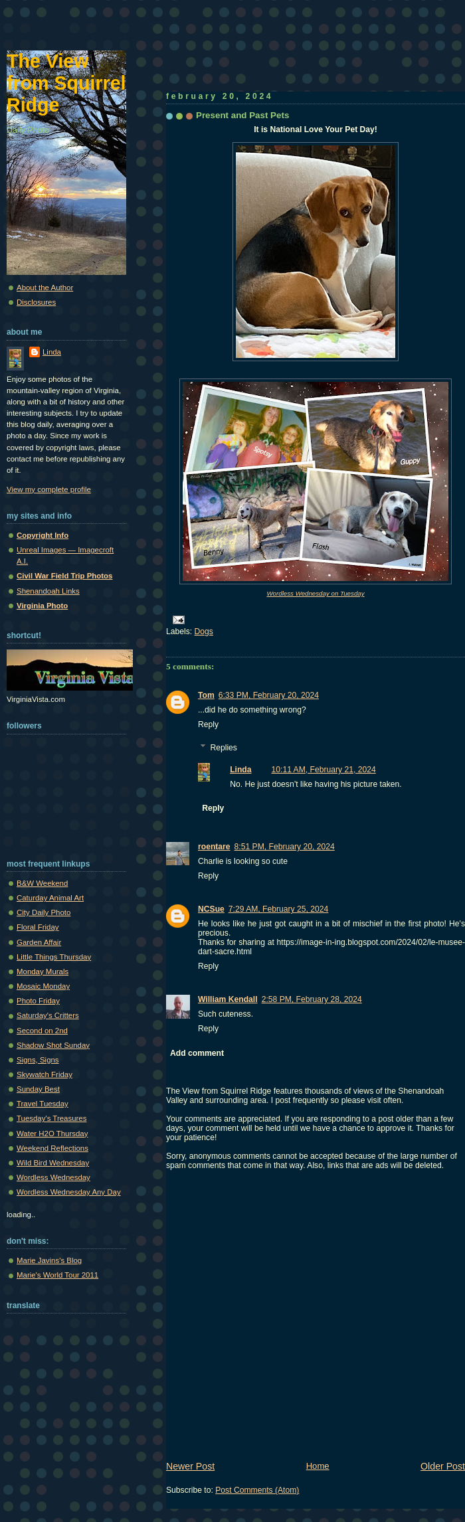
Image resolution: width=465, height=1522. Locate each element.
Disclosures (36, 302)
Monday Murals (42, 971)
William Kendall (228, 999)
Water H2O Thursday (52, 1134)
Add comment (197, 1053)
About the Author (45, 288)
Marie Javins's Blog (49, 1260)
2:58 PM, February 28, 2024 (312, 999)
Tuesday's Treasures (51, 1118)
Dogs (204, 631)
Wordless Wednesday (53, 1177)
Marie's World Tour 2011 (57, 1275)
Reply (208, 724)
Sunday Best (38, 1089)
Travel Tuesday (42, 1104)
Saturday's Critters (48, 1015)
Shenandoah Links (48, 591)
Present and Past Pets (242, 115)
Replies (223, 747)
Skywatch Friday (44, 1074)
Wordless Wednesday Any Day (69, 1192)
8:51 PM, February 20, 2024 (284, 846)
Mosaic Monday (43, 986)
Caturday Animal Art (50, 898)
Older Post (442, 1466)
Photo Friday (38, 1001)
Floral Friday (38, 927)
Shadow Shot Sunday (53, 1045)
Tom (206, 695)
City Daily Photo (43, 912)
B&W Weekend (42, 883)
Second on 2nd (42, 1031)
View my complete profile (49, 489)
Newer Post (190, 1466)
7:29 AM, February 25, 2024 (279, 909)
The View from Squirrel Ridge (66, 83)
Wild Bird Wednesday (53, 1163)
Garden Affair (39, 942)
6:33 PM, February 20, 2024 (269, 695)
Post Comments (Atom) (257, 1490)
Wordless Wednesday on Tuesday (315, 593)
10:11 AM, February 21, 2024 (324, 769)
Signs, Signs (38, 1060)
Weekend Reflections (52, 1148)
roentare (214, 846)
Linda (240, 769)
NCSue (211, 909)
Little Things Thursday (54, 957)
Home (317, 1466)
